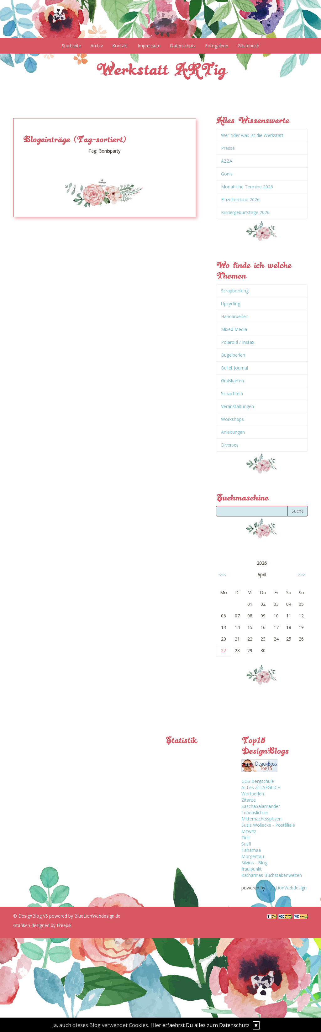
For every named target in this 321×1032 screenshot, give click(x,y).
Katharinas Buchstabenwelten (271, 875)
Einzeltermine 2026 (240, 199)
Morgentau (252, 856)
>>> (301, 575)
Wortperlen (252, 794)
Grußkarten (232, 381)
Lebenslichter (254, 812)
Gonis (227, 174)
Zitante (248, 800)
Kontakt (120, 46)
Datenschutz (183, 46)
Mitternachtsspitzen (261, 819)
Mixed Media (234, 329)
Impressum (149, 46)
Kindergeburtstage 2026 (245, 212)
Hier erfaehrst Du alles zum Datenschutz (200, 1025)
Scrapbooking (235, 291)
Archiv (97, 46)
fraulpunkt (251, 869)
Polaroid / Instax (237, 342)
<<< (222, 575)
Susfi (246, 844)
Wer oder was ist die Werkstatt (252, 135)
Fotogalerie (216, 46)
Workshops (232, 419)
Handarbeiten (234, 316)
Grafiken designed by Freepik (42, 925)
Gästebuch (248, 46)
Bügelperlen (233, 355)
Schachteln (232, 393)
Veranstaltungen (237, 406)
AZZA (226, 161)
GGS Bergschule (257, 781)
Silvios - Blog (254, 863)
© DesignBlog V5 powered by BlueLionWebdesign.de (66, 916)
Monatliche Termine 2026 (247, 187)
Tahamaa (251, 850)
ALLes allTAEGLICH (261, 787)
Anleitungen (233, 432)
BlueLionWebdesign (286, 888)
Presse (228, 148)
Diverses (230, 445)
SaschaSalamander (260, 806)
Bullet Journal (234, 368)
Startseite (71, 46)
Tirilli (245, 838)
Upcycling (230, 303)
